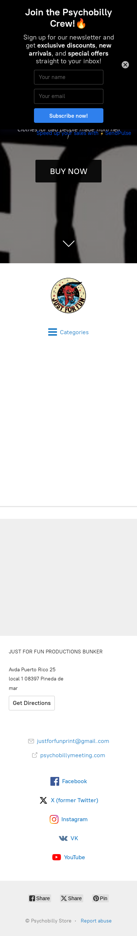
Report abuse (96, 921)
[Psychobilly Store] (68, 295)
